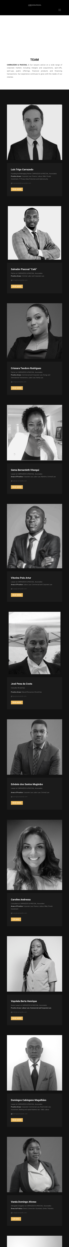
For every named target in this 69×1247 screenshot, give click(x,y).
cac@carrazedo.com (20, 913)
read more (17, 189)
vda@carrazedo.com (20, 1213)
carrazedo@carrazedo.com (22, 183)
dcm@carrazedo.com (20, 1114)
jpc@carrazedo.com (19, 696)
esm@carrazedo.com (20, 797)
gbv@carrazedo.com (20, 481)
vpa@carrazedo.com (20, 589)
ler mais (16, 919)
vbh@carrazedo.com (20, 1012)
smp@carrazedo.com (20, 280)
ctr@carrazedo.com (19, 382)
